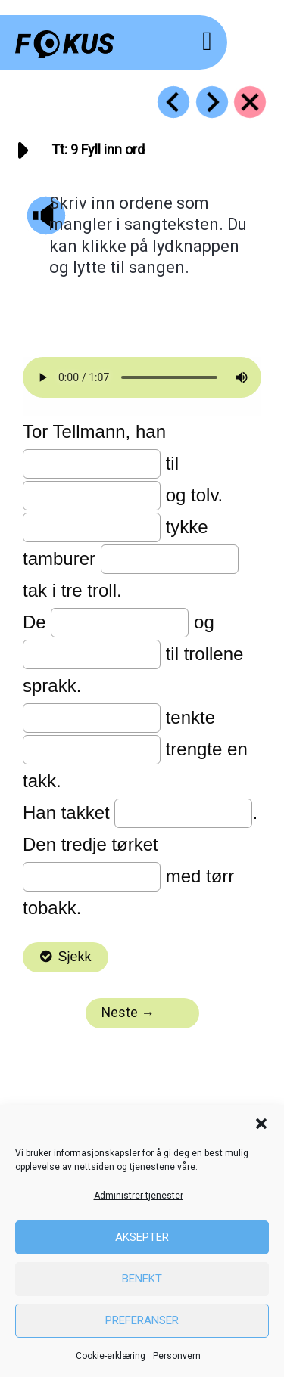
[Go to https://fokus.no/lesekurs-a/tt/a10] (212, 102)
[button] (261, 1123)
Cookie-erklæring (110, 1356)
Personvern (177, 1356)
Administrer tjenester (138, 1195)
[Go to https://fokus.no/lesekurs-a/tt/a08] (173, 102)
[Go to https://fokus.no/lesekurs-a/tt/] (250, 102)
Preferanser (142, 1320)
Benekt (142, 1279)
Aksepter (142, 1237)
